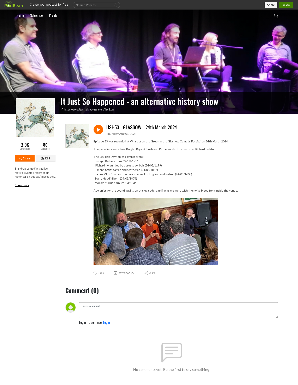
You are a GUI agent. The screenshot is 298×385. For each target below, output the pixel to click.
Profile (53, 15)
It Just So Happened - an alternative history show (139, 101)
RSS (45, 158)
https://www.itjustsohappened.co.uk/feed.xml (87, 109)
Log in (107, 322)
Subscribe (36, 15)
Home (20, 15)
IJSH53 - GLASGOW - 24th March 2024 (141, 127)
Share (24, 158)
